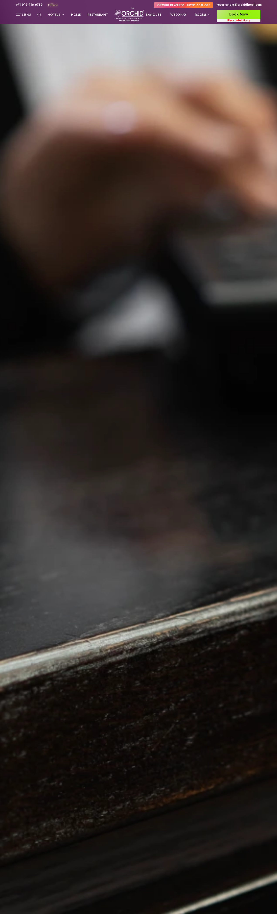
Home (76, 14)
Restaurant (97, 14)
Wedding (178, 14)
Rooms (203, 14)
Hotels (56, 14)
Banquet (153, 14)
